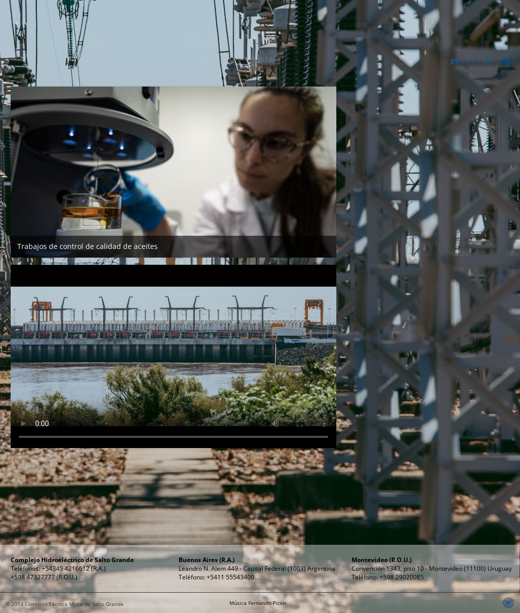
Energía (312, 20)
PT (471, 61)
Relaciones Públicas (452, 25)
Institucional (173, 20)
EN (488, 61)
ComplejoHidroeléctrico (243, 25)
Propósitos (382, 20)
